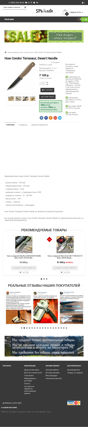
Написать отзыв (45, 65)
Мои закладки (51, 375)
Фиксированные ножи (15, 52)
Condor (54, 68)
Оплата (27, 384)
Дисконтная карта (31, 370)
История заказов (52, 373)
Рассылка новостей (54, 378)
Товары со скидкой (75, 373)
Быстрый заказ (47, 97)
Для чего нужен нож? (33, 373)
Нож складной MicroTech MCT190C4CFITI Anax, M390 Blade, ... (65, 257)
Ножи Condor (28, 52)
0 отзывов (54, 62)
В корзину (47, 90)
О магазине (29, 375)
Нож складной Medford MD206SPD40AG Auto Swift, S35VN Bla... (24, 257)
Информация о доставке (30, 380)
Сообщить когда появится (23, 268)
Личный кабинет (52, 370)
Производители (73, 370)
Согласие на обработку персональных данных (30, 390)
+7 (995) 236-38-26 (16, 3)
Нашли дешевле (46, 78)
